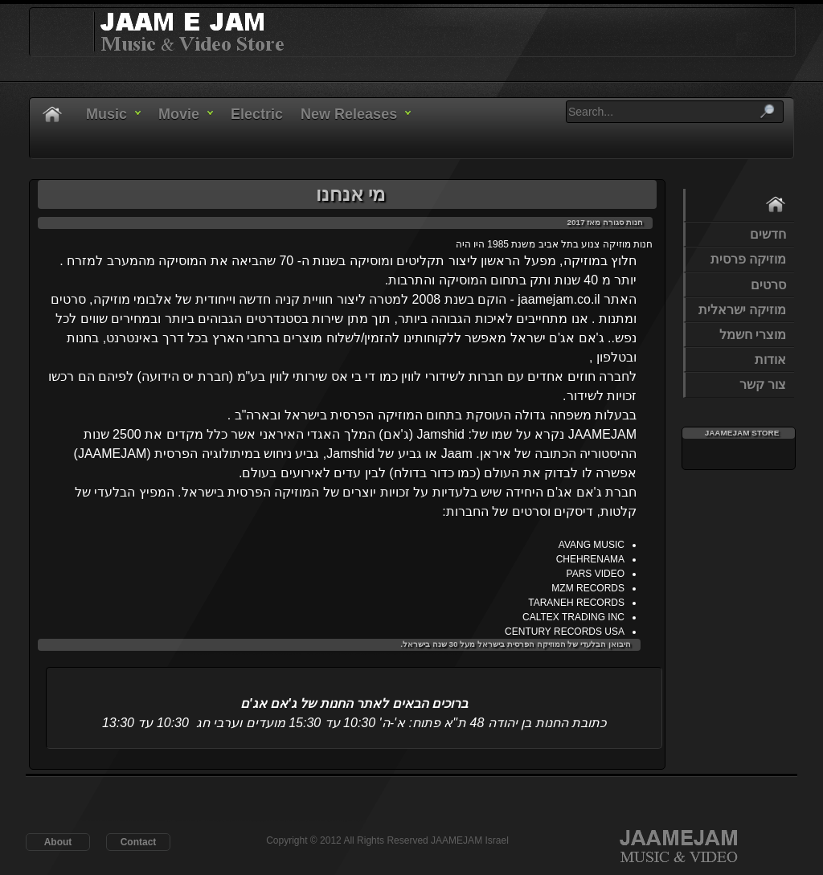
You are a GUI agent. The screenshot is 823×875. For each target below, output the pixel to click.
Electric (257, 114)
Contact (139, 842)
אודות (770, 359)
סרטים (768, 285)
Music (106, 114)
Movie (178, 114)
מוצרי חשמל (752, 334)
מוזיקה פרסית (748, 259)
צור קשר (762, 384)
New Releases (349, 114)
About (58, 842)
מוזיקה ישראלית (742, 310)
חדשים (768, 234)
